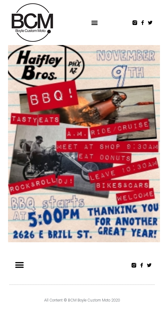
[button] (94, 23)
